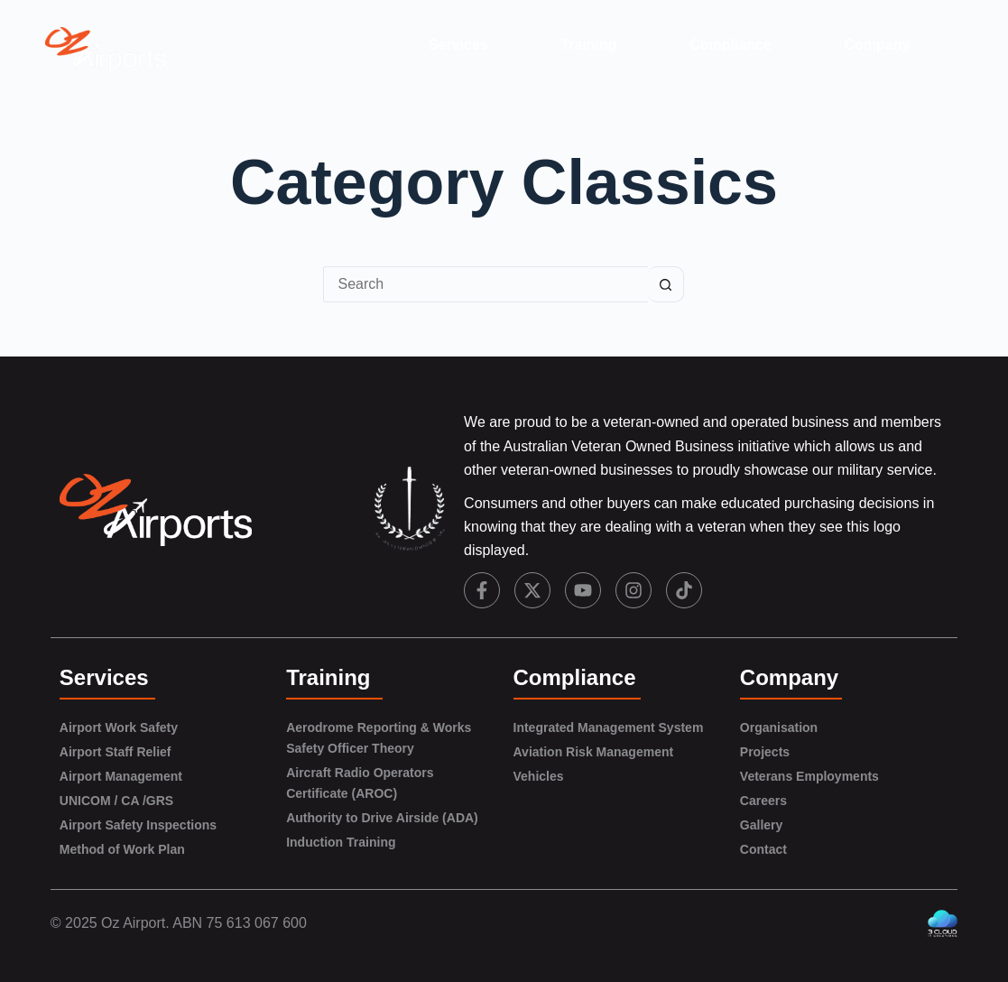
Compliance (741, 44)
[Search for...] (485, 284)
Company (889, 44)
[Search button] (666, 284)
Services (469, 44)
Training (599, 44)
